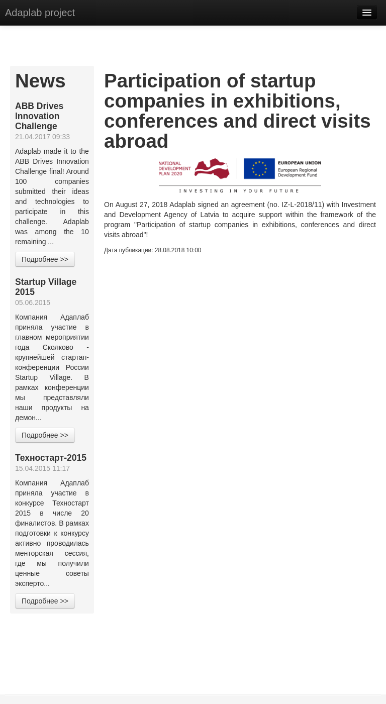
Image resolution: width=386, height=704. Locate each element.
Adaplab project (40, 12)
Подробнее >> (45, 259)
